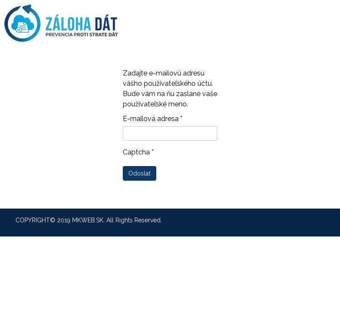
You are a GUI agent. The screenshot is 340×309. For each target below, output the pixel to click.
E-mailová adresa (152, 119)
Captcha (138, 152)
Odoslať (139, 173)
